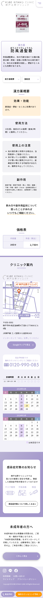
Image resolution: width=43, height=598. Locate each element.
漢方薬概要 (9, 79)
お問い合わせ (19, 576)
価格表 (27, 79)
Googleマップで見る (21, 348)
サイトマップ (8, 579)
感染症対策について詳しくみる (21, 507)
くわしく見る (21, 559)
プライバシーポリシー (26, 579)
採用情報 (7, 576)
